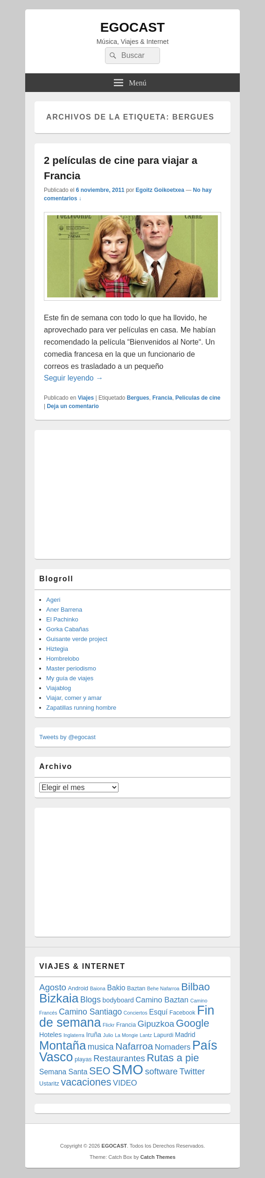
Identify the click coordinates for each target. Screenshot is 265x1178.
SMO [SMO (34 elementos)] (127, 1069)
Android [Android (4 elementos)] (78, 988)
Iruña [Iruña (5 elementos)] (93, 1034)
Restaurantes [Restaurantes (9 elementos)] (119, 1058)
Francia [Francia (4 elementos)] (126, 1025)
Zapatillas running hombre (81, 707)
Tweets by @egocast (67, 737)
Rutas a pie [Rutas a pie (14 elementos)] (172, 1058)
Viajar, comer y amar (74, 697)
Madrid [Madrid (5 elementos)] (185, 1034)
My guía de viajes (69, 678)
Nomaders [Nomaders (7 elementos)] (173, 1047)
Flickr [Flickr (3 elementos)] (108, 1025)
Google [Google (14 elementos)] (192, 1023)
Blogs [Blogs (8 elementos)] (90, 999)
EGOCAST (132, 27)
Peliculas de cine (198, 398)
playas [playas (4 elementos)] (83, 1059)
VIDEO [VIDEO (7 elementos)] (125, 1083)
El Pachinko (62, 619)
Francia (162, 398)
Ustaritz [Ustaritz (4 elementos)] (49, 1083)
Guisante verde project (76, 638)
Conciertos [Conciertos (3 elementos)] (135, 1013)
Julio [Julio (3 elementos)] (108, 1035)
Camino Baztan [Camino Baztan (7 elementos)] (162, 999)
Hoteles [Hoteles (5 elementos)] (50, 1034)
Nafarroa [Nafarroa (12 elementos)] (134, 1046)
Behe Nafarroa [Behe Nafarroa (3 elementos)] (163, 988)
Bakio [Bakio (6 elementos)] (116, 988)
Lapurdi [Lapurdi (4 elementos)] (163, 1035)
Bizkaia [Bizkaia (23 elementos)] (58, 998)
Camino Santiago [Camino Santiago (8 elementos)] (90, 1011)
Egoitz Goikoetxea (160, 190)
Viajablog (58, 687)
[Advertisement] (109, 493)
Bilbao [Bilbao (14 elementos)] (195, 987)
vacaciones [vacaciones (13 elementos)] (86, 1082)
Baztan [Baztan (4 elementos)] (136, 988)
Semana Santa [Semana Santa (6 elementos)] (63, 1072)
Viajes (86, 398)
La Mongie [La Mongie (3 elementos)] (126, 1035)
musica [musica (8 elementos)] (101, 1046)
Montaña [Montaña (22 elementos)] (62, 1045)
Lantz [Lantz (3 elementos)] (146, 1035)
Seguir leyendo (73, 378)
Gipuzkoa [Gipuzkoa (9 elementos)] (156, 1024)
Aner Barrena (64, 609)
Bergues (138, 398)
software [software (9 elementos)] (161, 1071)
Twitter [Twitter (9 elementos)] (192, 1071)
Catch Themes (157, 1157)
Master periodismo (71, 668)
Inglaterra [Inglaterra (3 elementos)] (73, 1035)
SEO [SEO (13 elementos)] (100, 1071)
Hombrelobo (62, 658)
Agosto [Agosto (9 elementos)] (52, 987)
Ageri (53, 599)
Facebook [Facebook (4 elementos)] (182, 1012)
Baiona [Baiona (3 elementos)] (97, 988)
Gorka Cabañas (67, 629)
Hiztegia (57, 648)
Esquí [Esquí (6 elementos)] (158, 1012)
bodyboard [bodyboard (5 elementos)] (118, 1000)
